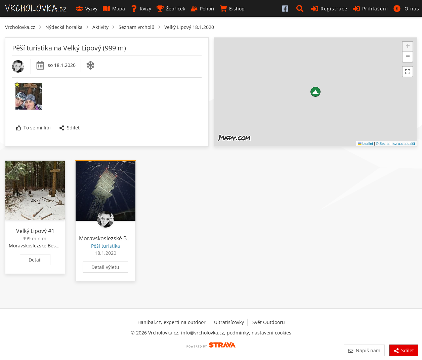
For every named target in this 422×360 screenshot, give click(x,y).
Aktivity (100, 27)
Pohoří (202, 8)
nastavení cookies (271, 332)
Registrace (329, 8)
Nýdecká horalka (64, 27)
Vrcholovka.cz (20, 27)
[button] (301, 8)
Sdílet (69, 127)
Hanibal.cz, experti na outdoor (171, 322)
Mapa (114, 8)
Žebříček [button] (171, 8)
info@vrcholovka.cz (202, 332)
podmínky (238, 332)
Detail (35, 259)
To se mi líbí (33, 127)
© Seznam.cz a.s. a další (395, 144)
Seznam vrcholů (137, 27)
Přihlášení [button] (370, 8)
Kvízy (140, 8)
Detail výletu (105, 267)
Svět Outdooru (268, 322)
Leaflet (365, 144)
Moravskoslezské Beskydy (37, 245)
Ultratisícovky (229, 322)
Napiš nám (364, 350)
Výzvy (86, 8)
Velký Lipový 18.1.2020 (189, 27)
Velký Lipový (31, 231)
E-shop (232, 8)
